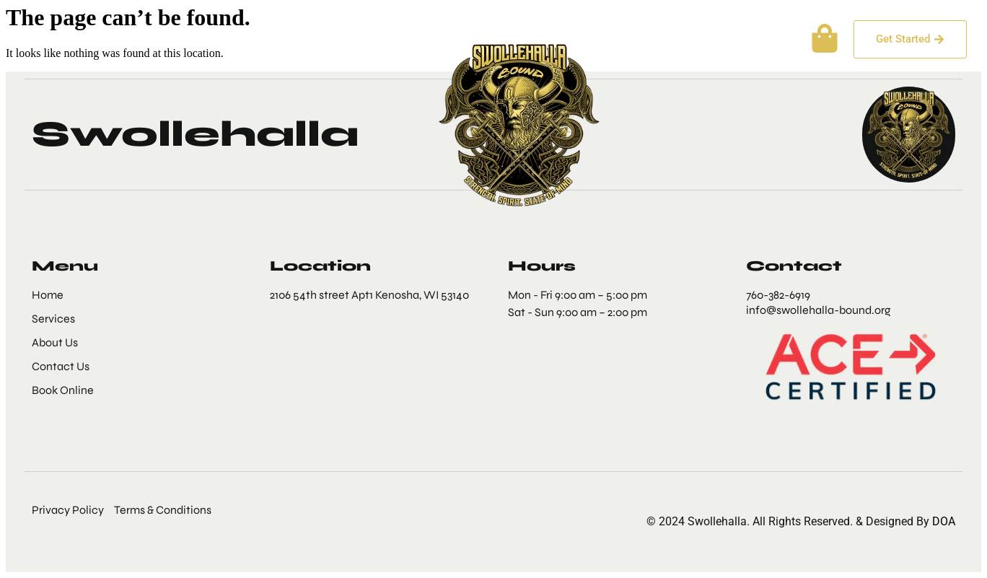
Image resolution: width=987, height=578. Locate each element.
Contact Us (288, 39)
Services (202, 39)
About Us (123, 39)
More (372, 40)
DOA (942, 521)
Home (52, 39)
